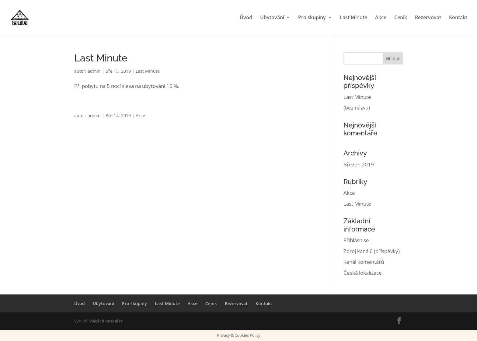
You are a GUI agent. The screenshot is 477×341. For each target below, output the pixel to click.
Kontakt (458, 18)
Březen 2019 (358, 164)
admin (94, 71)
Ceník (400, 18)
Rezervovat (428, 18)
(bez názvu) (356, 107)
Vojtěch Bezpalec (106, 321)
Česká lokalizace (362, 272)
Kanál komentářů (363, 261)
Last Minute (353, 18)
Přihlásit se (356, 240)
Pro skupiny (312, 18)
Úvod (246, 18)
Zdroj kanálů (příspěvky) (371, 251)
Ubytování (272, 18)
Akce (380, 18)
